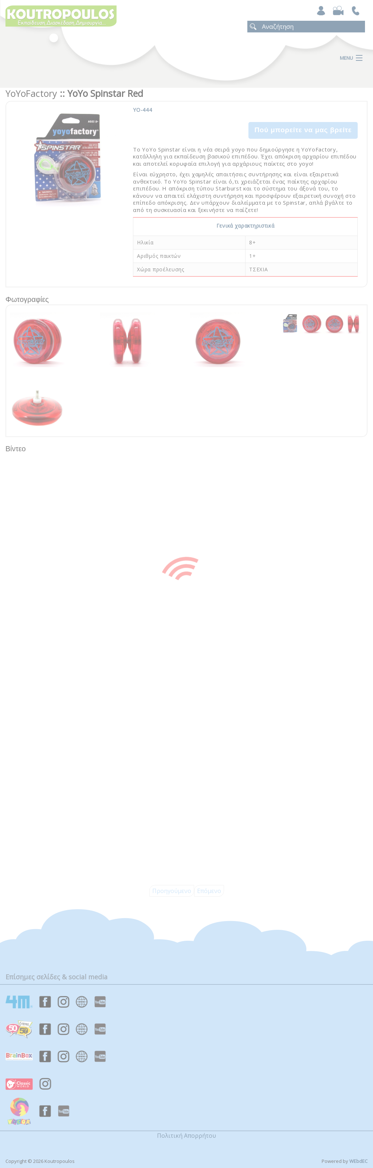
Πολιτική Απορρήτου (186, 1136)
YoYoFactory (31, 93)
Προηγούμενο (171, 891)
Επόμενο (209, 891)
